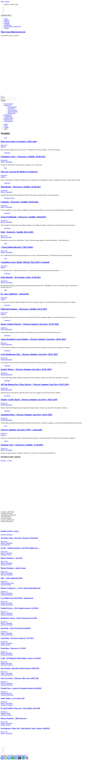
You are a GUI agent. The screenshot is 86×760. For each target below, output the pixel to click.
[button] (43, 523)
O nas (5, 18)
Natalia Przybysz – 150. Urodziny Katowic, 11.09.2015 (20, 608)
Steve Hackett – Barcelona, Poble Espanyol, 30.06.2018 (20, 668)
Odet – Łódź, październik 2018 (11, 578)
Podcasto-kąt (8, 115)
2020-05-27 (4, 581)
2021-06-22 (4, 281)
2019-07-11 (4, 343)
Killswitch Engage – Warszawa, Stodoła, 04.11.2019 (24, 309)
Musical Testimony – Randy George (13, 568)
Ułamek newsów (9, 118)
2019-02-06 (4, 641)
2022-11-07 (4, 145)
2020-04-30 (4, 591)
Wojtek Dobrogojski (6, 329)
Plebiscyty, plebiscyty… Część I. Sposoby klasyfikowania (20, 588)
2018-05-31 (4, 691)
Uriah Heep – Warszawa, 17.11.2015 (13, 648)
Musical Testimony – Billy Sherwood (13, 718)
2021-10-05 (4, 266)
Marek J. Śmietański (6, 162)
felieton (9, 584)
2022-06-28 (4, 190)
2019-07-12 (4, 328)
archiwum (3, 534)
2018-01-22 (4, 711)
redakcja (3, 146)
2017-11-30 (4, 721)
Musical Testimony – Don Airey (12, 558)
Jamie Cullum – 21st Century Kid (12, 698)
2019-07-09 (4, 373)
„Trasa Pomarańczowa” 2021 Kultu (17, 247)
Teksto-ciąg (7, 105)
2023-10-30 (4, 541)
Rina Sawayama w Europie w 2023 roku (19, 141)
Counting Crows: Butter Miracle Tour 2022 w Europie (25, 262)
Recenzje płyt (11, 113)
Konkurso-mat (8, 119)
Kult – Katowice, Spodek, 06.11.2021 (17, 232)
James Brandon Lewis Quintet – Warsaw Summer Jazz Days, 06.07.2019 (33, 339)
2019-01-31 (4, 651)
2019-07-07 (4, 403)
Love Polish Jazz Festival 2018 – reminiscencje (17, 598)
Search (3, 97)
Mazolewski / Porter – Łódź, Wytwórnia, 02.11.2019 (19, 618)
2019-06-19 (4, 448)
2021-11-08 (4, 235)
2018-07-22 (4, 671)
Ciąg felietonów (12, 107)
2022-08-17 (4, 175)
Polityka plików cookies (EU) (12, 26)
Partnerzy (7, 21)
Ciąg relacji (11, 108)
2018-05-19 (4, 702)
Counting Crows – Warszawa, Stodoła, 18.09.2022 (23, 156)
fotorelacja (7, 153)
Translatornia (8, 116)
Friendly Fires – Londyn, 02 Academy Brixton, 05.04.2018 (21, 688)
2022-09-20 (4, 160)
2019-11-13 (4, 611)
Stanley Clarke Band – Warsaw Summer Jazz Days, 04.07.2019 (29, 399)
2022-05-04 (4, 220)
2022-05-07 (4, 205)
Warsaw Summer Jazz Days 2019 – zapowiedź (21, 430)
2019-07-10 (4, 358)
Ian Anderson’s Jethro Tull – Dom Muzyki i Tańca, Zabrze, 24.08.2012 (25, 728)
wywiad (9, 554)
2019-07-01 (4, 433)
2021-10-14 (4, 251)
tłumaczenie (10, 695)
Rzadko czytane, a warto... (10, 531)
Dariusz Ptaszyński (6, 237)
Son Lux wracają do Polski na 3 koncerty (19, 171)
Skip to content (5, 1)
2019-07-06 (4, 418)
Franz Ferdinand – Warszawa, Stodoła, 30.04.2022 (23, 217)
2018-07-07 (4, 681)
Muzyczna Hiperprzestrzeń (13, 32)
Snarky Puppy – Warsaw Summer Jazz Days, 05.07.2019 (26, 369)
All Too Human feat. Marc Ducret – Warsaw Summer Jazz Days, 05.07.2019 (35, 384)
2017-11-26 (4, 732)
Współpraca (7, 25)
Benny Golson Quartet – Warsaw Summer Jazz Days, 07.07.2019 (30, 324)
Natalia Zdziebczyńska (7, 583)
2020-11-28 (4, 571)
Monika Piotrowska (6, 663)
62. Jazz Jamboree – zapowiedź (15, 294)
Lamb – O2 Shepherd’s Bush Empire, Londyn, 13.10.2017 (21, 658)
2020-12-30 (4, 561)
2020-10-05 (4, 297)
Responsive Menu (6, 15)
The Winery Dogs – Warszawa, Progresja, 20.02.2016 (19, 538)
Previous (3, 460)
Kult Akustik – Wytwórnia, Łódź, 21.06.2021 (21, 277)
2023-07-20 (4, 551)
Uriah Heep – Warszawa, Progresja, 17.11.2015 (17, 638)
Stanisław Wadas (5, 713)
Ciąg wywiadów (12, 110)
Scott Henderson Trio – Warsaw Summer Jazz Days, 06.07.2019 (29, 354)
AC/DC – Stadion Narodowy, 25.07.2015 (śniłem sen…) (20, 548)
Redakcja (7, 20)
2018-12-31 (4, 661)
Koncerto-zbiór (8, 121)
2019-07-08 (4, 388)
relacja (12, 198)
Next (10, 460)
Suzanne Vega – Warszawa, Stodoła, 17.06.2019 (22, 445)
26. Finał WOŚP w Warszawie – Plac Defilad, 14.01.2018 (20, 708)
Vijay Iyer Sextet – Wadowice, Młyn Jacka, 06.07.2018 (20, 678)
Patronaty (7, 23)
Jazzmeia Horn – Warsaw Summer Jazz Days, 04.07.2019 (26, 414)
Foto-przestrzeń (8, 103)
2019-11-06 (4, 312)
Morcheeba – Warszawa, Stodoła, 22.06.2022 (21, 187)
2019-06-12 (4, 631)
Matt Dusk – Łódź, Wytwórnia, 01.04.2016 (15, 628)
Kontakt (6, 28)
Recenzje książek (13, 111)
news (5, 137)
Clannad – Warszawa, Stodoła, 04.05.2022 (19, 202)
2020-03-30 (4, 601)
